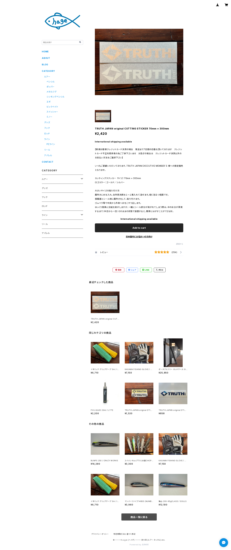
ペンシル (51, 81)
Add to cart (139, 227)
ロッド (47, 133)
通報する (179, 244)
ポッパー (51, 86)
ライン (47, 139)
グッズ (47, 122)
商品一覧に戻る (139, 517)
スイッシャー (52, 111)
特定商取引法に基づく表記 (124, 534)
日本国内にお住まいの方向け (139, 236)
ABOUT (46, 58)
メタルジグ (52, 91)
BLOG (45, 64)
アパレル (48, 155)
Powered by (139, 545)
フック (47, 128)
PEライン (51, 144)
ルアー (47, 76)
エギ (49, 101)
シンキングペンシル (56, 96)
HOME (45, 51)
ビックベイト (52, 106)
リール (47, 149)
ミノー (49, 116)
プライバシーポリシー (100, 534)
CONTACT (47, 162)
